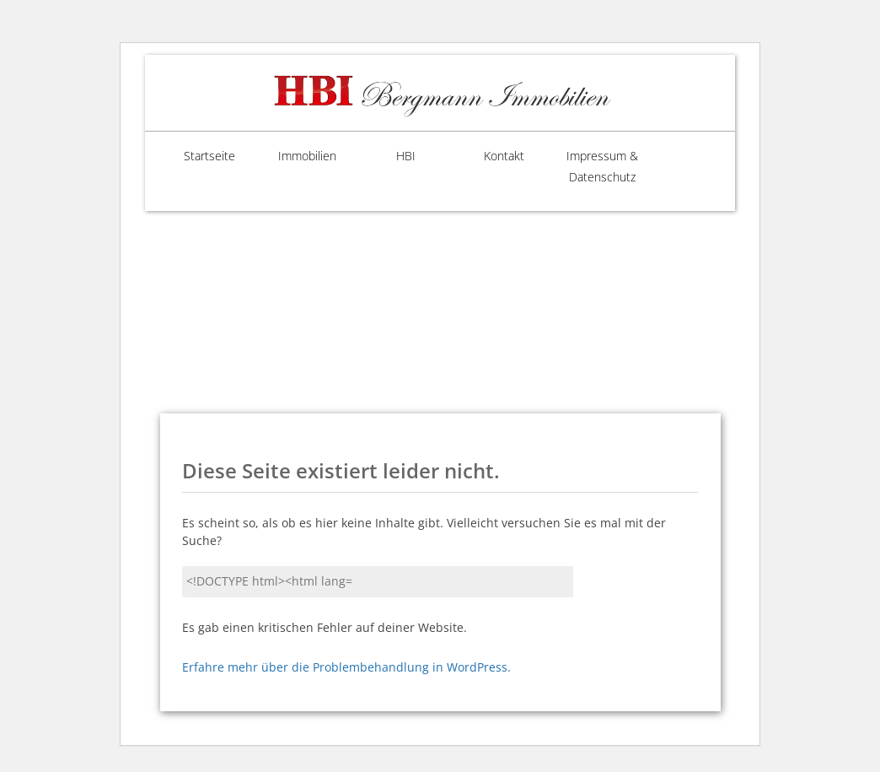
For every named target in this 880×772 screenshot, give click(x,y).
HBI (390, 156)
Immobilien (292, 156)
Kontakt (489, 156)
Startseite (194, 156)
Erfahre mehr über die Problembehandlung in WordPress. (346, 669)
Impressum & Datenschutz (587, 167)
